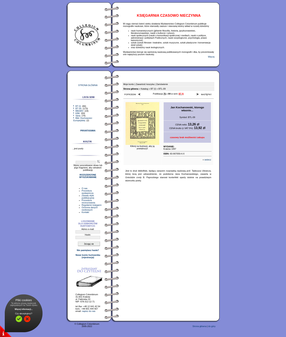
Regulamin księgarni (91, 205)
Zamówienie (162, 84)
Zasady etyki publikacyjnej (88, 196)
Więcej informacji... (24, 309)
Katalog (144, 89)
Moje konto (128, 84)
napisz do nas (88, 311)
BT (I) (77, 106)
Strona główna (199, 326)
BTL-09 (162, 89)
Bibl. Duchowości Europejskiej (82, 119)
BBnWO (78, 111)
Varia (77, 115)
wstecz (207, 159)
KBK (76, 113)
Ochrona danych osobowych (90, 208)
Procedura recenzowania (88, 201)
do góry (211, 326)
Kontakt (85, 212)
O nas (84, 188)
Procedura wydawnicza (87, 192)
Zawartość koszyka (145, 84)
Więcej (211, 57)
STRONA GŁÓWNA (88, 85)
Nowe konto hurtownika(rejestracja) (87, 256)
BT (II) (77, 108)
